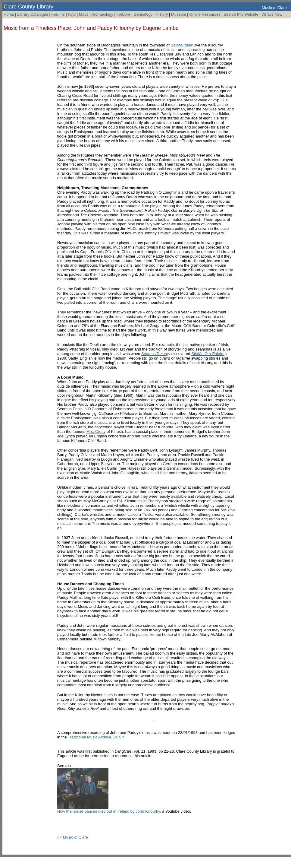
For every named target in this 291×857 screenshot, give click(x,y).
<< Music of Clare (72, 837)
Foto (72, 14)
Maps (84, 14)
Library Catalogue (32, 14)
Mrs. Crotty (96, 431)
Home (9, 14)
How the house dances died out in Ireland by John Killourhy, (109, 811)
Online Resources (204, 14)
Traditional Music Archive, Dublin (96, 737)
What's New (271, 14)
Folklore (123, 14)
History (162, 14)
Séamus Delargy (155, 353)
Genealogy (142, 14)
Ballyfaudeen (182, 45)
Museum (178, 14)
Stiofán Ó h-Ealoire (207, 353)
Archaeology (102, 14)
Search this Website (241, 14)
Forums (58, 14)
